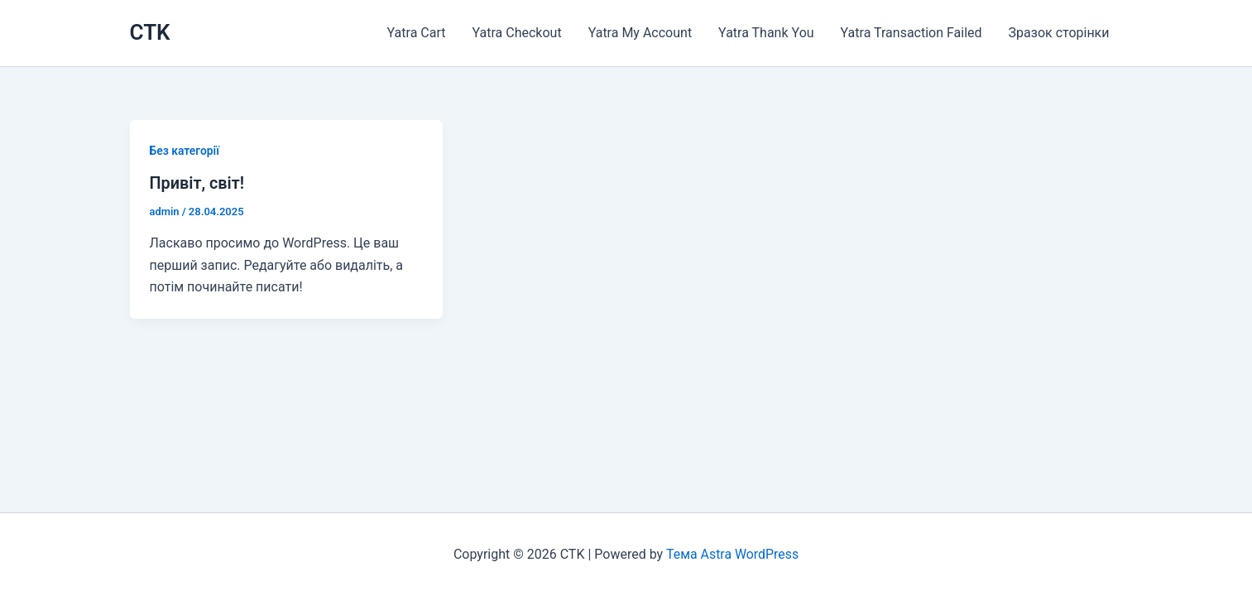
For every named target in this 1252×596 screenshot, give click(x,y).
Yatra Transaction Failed (911, 33)
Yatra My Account (640, 33)
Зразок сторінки (1059, 33)
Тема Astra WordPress (732, 554)
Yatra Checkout (517, 33)
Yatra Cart (416, 33)
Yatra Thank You (765, 33)
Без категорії (185, 150)
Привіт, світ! (197, 183)
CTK (150, 32)
